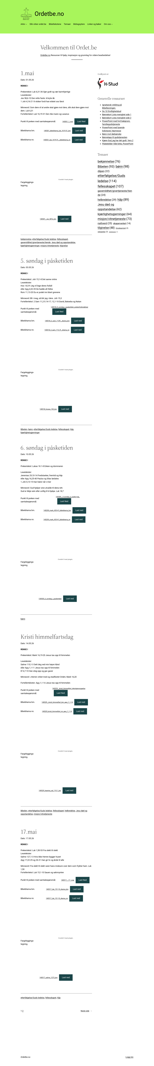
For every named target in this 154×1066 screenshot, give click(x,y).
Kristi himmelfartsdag (47, 636)
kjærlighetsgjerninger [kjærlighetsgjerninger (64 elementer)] (115, 214)
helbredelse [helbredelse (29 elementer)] (107, 200)
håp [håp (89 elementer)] (123, 199)
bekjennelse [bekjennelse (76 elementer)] (109, 161)
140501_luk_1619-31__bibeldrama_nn (56, 140)
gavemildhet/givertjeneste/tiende (36, 242)
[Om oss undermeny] (112, 24)
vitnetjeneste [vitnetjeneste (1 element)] (113, 232)
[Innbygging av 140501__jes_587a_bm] (66, 179)
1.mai (27, 73)
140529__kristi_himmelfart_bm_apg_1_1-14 (57, 702)
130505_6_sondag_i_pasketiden (50, 599)
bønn (30, 429)
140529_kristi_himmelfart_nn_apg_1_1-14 (57, 711)
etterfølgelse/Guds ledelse (44, 239)
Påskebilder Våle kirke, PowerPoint (117, 144)
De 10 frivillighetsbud (111, 111)
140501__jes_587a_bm (48, 219)
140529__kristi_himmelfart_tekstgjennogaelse (68, 689)
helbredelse (70, 811)
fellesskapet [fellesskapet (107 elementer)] (111, 186)
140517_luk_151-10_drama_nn (57, 898)
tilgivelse (64, 246)
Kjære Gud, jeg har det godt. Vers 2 (117, 140)
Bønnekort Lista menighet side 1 (116, 114)
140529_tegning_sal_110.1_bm (50, 791)
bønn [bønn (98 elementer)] (122, 166)
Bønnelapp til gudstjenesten (114, 137)
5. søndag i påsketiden (47, 260)
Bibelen (24, 429)
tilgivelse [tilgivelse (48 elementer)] (106, 227)
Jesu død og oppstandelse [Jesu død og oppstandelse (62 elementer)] (110, 207)
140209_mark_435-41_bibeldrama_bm (57, 510)
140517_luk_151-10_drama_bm (57, 889)
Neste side (86, 1010)
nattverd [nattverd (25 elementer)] (105, 223)
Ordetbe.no (49, 13)
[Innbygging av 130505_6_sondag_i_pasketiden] (65, 559)
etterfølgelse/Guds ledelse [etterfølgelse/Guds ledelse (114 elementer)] (111, 179)
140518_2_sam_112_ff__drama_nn (56, 330)
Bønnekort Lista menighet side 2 (116, 118)
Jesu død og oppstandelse (63, 242)
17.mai (29, 831)
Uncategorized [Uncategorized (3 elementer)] (122, 228)
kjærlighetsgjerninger (30, 246)
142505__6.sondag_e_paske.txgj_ (68, 497)
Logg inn (129, 1057)
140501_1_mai (67, 122)
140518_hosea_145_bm (48, 409)
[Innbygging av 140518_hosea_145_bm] (66, 370)
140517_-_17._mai (67, 880)
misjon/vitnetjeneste (49, 246)
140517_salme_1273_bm (48, 978)
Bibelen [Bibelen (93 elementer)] (106, 166)
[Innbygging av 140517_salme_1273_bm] (65, 938)
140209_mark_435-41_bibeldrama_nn (56, 520)
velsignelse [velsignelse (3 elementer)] (103, 232)
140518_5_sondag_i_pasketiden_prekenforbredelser (69, 307)
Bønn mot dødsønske (111, 134)
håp (72, 429)
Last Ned (81, 121)
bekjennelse (26, 239)
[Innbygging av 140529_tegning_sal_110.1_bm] (65, 751)
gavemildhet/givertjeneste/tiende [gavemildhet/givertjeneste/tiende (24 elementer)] (115, 193)
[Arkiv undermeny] (26, 24)
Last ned (79, 130)
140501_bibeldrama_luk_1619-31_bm (57, 131)
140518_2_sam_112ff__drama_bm (57, 321)
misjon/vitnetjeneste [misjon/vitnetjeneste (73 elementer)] (115, 219)
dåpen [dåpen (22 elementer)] (103, 171)
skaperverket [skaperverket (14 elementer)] (122, 223)
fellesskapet (62, 239)
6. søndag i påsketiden (47, 447)
